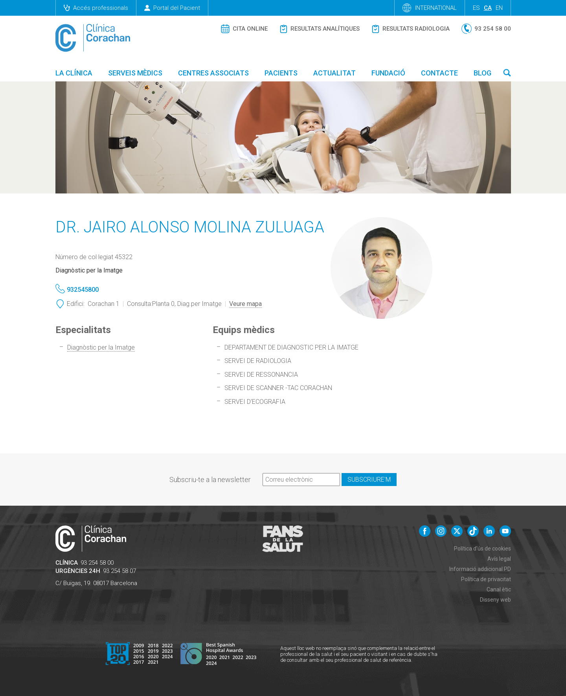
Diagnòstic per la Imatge (101, 347)
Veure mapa (245, 303)
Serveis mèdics (135, 73)
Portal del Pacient (172, 8)
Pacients (281, 73)
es (476, 7)
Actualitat (334, 73)
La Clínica (73, 73)
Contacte (439, 73)
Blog (482, 73)
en (499, 7)
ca (488, 7)
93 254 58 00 (97, 562)
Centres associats (213, 73)
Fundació (388, 73)
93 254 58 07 (119, 570)
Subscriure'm (369, 479)
